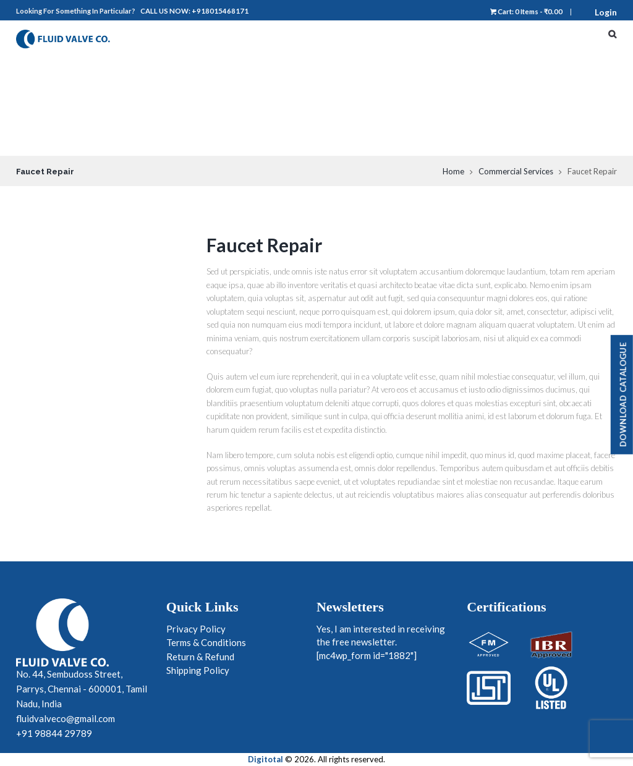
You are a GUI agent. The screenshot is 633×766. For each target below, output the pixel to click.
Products (545, 87)
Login (606, 12)
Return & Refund (200, 656)
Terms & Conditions (206, 642)
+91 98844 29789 (54, 733)
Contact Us (544, 137)
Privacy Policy (196, 628)
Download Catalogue (623, 394)
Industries (540, 112)
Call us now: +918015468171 (194, 11)
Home (528, 38)
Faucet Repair (264, 245)
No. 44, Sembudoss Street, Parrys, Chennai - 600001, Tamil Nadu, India (81, 688)
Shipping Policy (197, 670)
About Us (538, 63)
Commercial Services (515, 171)
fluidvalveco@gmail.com (65, 718)
